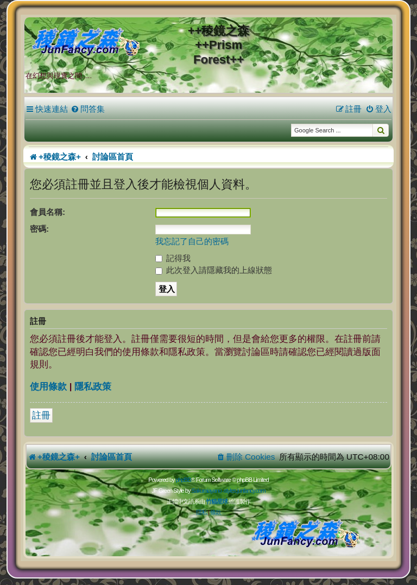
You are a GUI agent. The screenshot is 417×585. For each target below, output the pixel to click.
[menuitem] (88, 109)
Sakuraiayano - (207, 490)
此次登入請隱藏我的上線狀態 (213, 270)
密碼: (39, 228)
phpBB (183, 479)
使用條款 (48, 386)
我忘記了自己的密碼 (192, 241)
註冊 (41, 415)
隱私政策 (92, 386)
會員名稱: (47, 212)
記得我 (173, 258)
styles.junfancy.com (244, 490)
